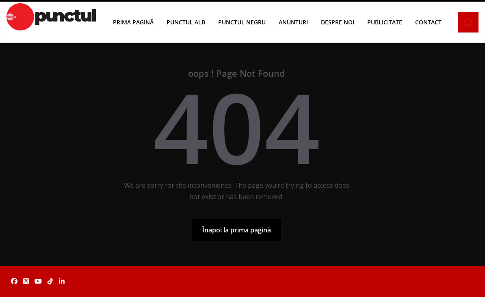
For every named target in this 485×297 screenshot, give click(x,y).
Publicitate (384, 22)
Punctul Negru (242, 22)
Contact (428, 22)
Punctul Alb (186, 22)
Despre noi (337, 22)
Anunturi (293, 22)
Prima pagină (133, 22)
